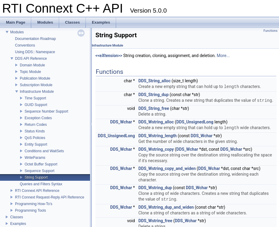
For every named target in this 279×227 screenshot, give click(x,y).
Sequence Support (39, 171)
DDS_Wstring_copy (156, 149)
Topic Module (30, 72)
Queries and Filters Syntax (41, 184)
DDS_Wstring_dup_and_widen (166, 207)
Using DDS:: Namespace (35, 52)
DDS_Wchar (121, 122)
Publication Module (35, 78)
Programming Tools (30, 210)
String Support (36, 177)
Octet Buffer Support (41, 164)
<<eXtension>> (108, 55)
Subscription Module (36, 85)
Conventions (25, 45)
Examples (18, 224)
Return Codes (36, 125)
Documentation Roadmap (35, 39)
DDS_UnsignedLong (195, 122)
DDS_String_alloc (154, 80)
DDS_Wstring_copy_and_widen (167, 168)
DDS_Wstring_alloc (156, 122)
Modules (17, 32)
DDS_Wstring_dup (155, 187)
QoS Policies (35, 138)
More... (223, 55)
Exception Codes (38, 118)
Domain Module (32, 65)
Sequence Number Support (46, 111)
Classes (16, 217)
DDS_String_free (153, 108)
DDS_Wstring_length (157, 135)
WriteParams (35, 158)
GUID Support (36, 105)
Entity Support (36, 144)
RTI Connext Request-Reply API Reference (49, 197)
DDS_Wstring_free (155, 220)
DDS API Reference (31, 58)
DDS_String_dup (153, 94)
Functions (270, 31)
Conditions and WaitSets (44, 151)
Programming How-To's (33, 204)
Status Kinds (35, 131)
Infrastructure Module (37, 91)
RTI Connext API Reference (37, 191)
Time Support (35, 98)
